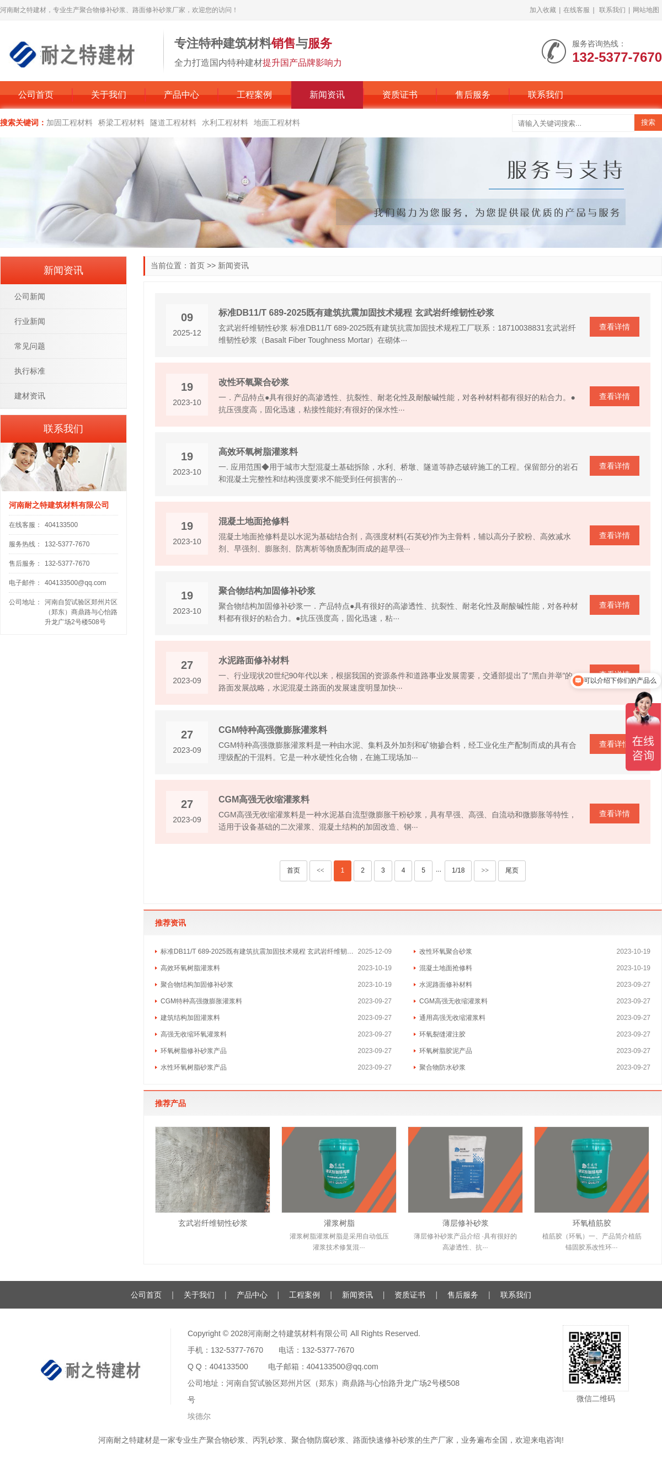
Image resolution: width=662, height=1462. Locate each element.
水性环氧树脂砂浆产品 (194, 1067)
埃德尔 (199, 1416)
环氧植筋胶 (592, 1223)
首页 (197, 265)
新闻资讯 (327, 94)
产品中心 (181, 94)
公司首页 (36, 94)
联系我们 (612, 10)
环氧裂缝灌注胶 (442, 1034)
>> (485, 870)
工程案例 (254, 94)
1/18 (458, 870)
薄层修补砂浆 (465, 1223)
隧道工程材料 (173, 122)
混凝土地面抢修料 (253, 521)
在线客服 (576, 10)
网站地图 (646, 10)
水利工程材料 (225, 122)
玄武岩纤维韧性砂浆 (213, 1223)
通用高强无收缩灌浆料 (452, 1018)
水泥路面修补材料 (253, 660)
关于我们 (108, 94)
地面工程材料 (277, 122)
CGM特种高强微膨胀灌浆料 (272, 730)
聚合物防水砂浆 (442, 1067)
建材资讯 (29, 395)
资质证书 (400, 94)
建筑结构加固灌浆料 (190, 1018)
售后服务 (472, 94)
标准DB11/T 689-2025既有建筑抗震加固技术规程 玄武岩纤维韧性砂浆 (356, 312)
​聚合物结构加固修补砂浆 (267, 591)
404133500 (61, 525)
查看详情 (614, 326)
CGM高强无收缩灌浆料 (263, 799)
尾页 (512, 870)
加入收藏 (543, 10)
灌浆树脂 (339, 1223)
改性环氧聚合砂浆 (253, 382)
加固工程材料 (69, 122)
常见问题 (29, 346)
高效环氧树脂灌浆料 (258, 451)
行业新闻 (29, 321)
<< (320, 870)
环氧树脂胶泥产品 (445, 1051)
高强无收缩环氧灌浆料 (194, 1034)
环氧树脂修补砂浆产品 (194, 1051)
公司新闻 (29, 296)
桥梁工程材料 (121, 122)
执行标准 (29, 370)
